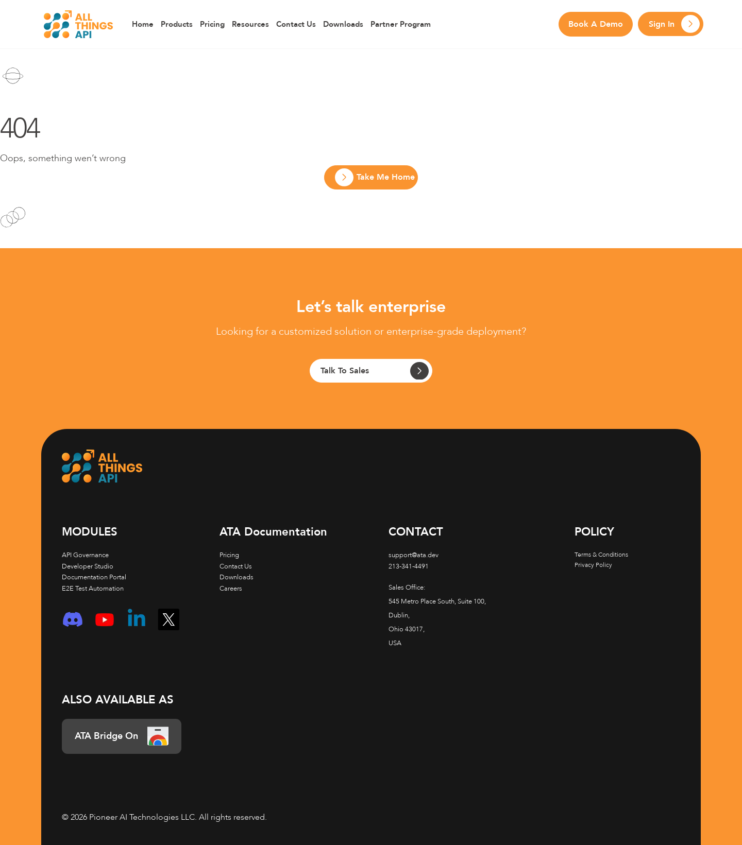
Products (177, 24)
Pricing (212, 24)
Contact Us (296, 24)
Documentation (273, 532)
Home (143, 24)
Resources (250, 24)
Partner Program (400, 24)
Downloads (343, 24)
